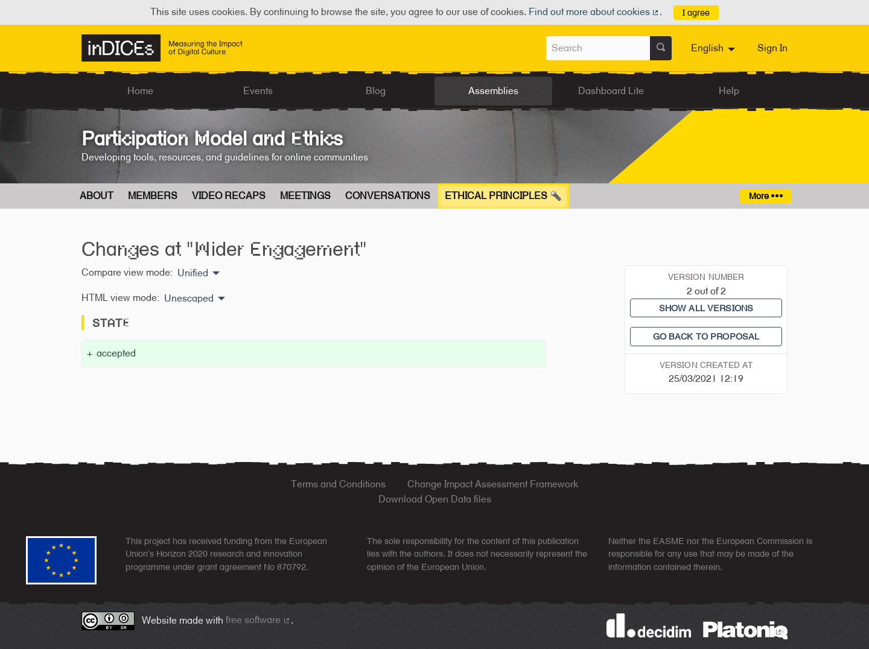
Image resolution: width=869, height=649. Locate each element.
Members (152, 195)
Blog (376, 91)
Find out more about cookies (594, 11)
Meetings (305, 195)
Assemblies (493, 91)
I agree (696, 12)
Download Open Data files (434, 499)
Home (140, 91)
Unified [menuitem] (192, 273)
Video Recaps (229, 195)
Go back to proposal (706, 336)
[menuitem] (714, 48)
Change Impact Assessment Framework (492, 484)
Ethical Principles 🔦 (503, 195)
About (96, 195)
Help (729, 91)
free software (258, 619)
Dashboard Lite (611, 91)
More (765, 196)
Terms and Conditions (338, 484)
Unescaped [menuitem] (189, 298)
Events (258, 91)
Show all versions (706, 308)
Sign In (772, 48)
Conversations (387, 195)
